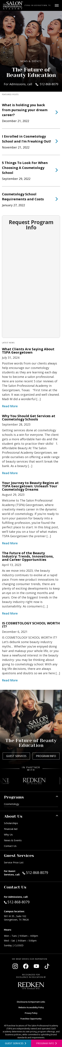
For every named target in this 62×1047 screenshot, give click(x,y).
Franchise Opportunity (31, 1018)
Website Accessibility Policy (31, 1007)
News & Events (13, 840)
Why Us (8, 834)
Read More (10, 406)
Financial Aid (10, 828)
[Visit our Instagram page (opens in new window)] (15, 966)
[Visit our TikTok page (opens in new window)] (47, 966)
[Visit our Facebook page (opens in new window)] (25, 966)
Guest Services (16, 756)
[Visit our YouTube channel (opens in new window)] (36, 966)
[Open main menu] (56, 5)
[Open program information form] (46, 1043)
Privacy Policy (31, 1013)
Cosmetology (11, 804)
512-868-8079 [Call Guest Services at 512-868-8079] (35, 872)
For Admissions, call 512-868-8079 (31, 84)
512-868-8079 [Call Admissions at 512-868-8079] (17, 901)
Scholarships (11, 823)
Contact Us (10, 846)
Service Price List (13, 862)
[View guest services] (15, 1043)
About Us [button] (13, 816)
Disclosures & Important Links (31, 1001)
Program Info (46, 756)
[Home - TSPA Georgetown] (13, 5)
